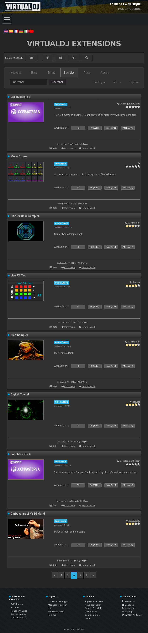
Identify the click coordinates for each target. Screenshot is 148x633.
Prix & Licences (18, 614)
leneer (136, 282)
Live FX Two (18, 275)
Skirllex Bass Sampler (25, 216)
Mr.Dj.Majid (134, 520)
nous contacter (93, 605)
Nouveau (16, 72)
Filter (117, 82)
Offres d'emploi (93, 608)
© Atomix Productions (74, 629)
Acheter (15, 607)
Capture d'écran (19, 617)
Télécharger (17, 604)
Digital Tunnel (20, 394)
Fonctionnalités (19, 611)
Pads (87, 72)
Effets (51, 72)
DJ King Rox (134, 222)
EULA (88, 618)
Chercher (57, 82)
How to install (88, 148)
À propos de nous (94, 601)
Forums (52, 615)
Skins (33, 72)
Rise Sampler (19, 335)
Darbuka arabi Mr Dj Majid (28, 513)
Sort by (99, 82)
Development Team (130, 103)
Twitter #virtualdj (132, 615)
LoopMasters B (21, 96)
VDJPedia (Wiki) (56, 611)
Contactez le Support (58, 601)
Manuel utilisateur (57, 605)
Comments (69, 148)
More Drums (19, 156)
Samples (69, 72)
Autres (105, 72)
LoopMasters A (21, 454)
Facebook (128, 601)
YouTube (128, 605)
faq (49, 608)
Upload (135, 82)
